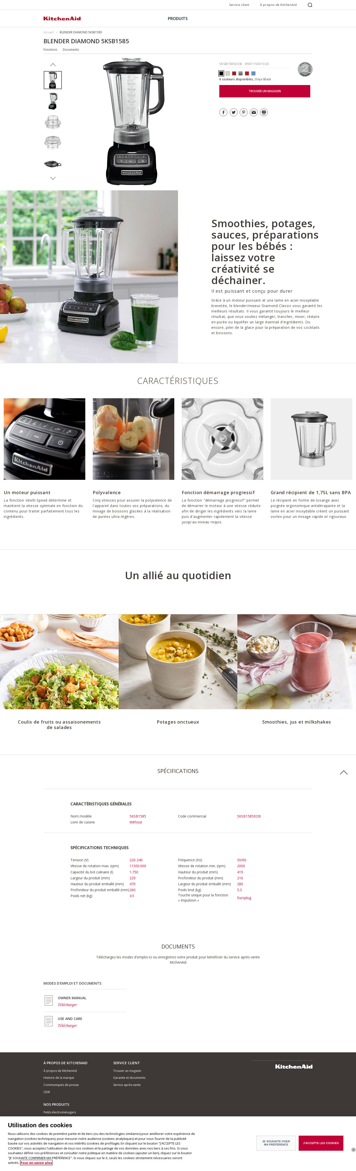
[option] (53, 80)
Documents (71, 49)
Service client (239, 5)
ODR (47, 1092)
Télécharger (67, 1005)
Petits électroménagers (60, 1112)
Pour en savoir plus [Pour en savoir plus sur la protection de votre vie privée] (36, 1162)
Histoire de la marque (59, 1078)
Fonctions (50, 49)
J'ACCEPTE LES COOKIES (321, 1142)
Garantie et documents (129, 1078)
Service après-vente (127, 1085)
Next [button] (53, 178)
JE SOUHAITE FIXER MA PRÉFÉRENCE (276, 1143)
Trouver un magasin (127, 1071)
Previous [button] (53, 65)
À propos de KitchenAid (278, 5)
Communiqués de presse (61, 1085)
